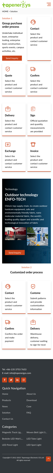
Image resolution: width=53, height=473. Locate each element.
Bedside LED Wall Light (12, 438)
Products (6, 400)
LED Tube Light (34, 438)
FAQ (29, 412)
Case (29, 406)
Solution (14, 11)
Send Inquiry (12, 58)
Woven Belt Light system (37, 432)
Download (32, 400)
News (5, 406)
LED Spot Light (34, 444)
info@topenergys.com (20, 373)
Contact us (7, 418)
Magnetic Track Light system (12, 432)
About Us (31, 393)
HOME (5, 11)
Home (5, 393)
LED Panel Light (10, 444)
